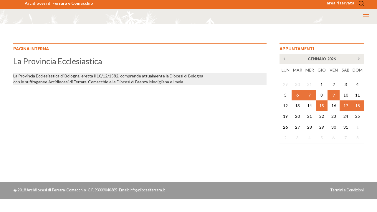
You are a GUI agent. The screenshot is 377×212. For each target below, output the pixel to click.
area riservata (342, 2)
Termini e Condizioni (347, 190)
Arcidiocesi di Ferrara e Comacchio (59, 3)
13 (297, 105)
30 (297, 84)
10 (345, 94)
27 (297, 127)
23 (333, 116)
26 (285, 127)
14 (309, 105)
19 (285, 116)
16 (333, 105)
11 (357, 94)
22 (321, 116)
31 (309, 84)
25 (357, 116)
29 (285, 84)
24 (345, 116)
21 (309, 116)
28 (309, 127)
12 (285, 105)
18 (357, 105)
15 (321, 105)
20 (297, 116)
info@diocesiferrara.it (147, 190)
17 (345, 105)
